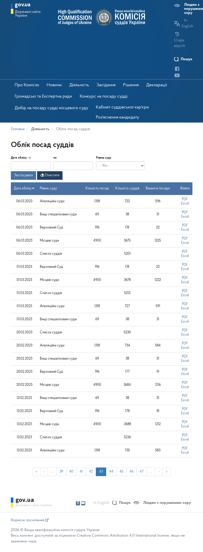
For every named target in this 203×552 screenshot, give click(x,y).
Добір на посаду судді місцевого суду (51, 108)
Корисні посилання (30, 520)
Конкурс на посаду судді (104, 96)
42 (91, 472)
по (55, 157)
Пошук (186, 59)
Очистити (49, 175)
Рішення (131, 85)
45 (121, 472)
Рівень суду (103, 157)
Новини (54, 85)
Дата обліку (24, 188)
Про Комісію (27, 85)
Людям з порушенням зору (167, 503)
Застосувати (23, 175)
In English (101, 503)
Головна (17, 129)
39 (61, 472)
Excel (185, 204)
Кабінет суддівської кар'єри (122, 107)
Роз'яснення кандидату (117, 117)
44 (111, 472)
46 (131, 472)
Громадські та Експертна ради (43, 96)
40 (71, 472)
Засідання (106, 85)
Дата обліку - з (21, 157)
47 (141, 472)
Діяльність (79, 85)
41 (81, 472)
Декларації (156, 85)
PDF (185, 199)
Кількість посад (97, 188)
